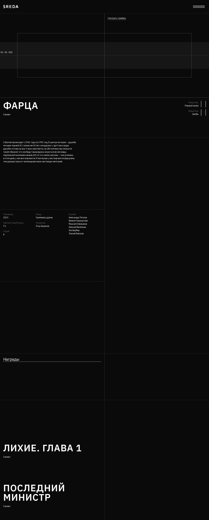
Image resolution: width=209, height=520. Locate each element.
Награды (11, 359)
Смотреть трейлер (117, 18)
